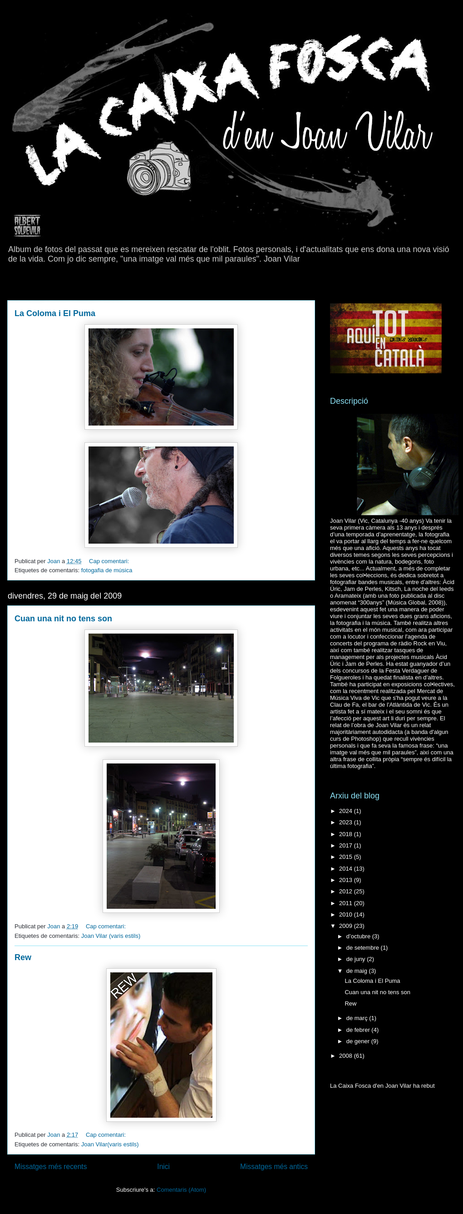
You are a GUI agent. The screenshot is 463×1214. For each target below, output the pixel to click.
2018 (346, 834)
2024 (346, 811)
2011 (346, 903)
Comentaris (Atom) (181, 1189)
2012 (346, 891)
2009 (346, 925)
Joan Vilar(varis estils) (110, 1144)
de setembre (363, 947)
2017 (346, 845)
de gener (358, 1041)
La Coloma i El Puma (55, 313)
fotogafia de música (107, 570)
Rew (23, 957)
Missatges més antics (274, 1166)
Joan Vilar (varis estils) (111, 935)
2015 (346, 856)
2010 (346, 914)
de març (357, 1018)
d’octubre (359, 936)
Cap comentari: (110, 561)
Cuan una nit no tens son (63, 618)
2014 (346, 868)
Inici (163, 1166)
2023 (346, 822)
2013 (346, 880)
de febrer (359, 1029)
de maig (357, 970)
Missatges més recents (51, 1166)
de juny (356, 959)
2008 (346, 1055)
